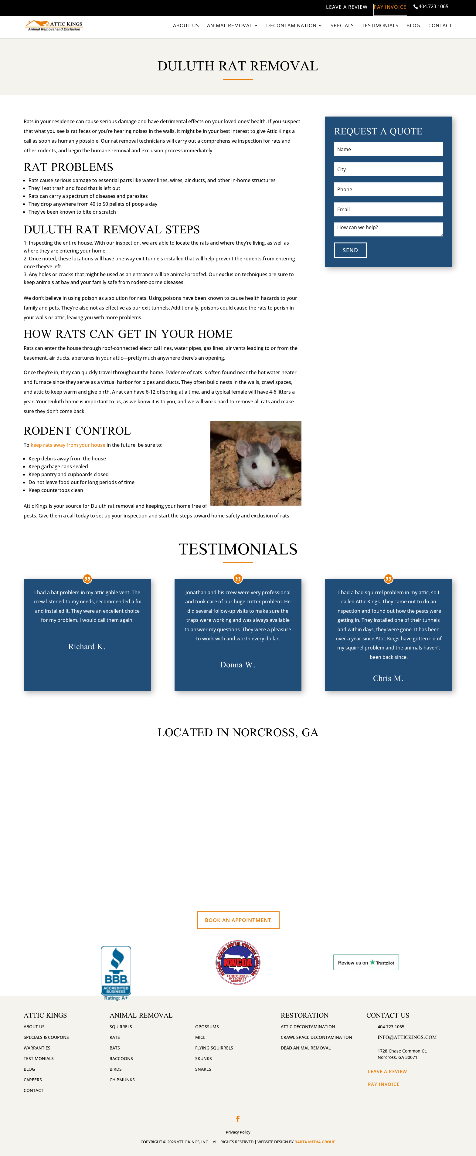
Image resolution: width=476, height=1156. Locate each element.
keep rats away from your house (68, 445)
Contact (440, 26)
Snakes (203, 1069)
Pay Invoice (383, 1084)
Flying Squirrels (214, 1048)
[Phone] (388, 189)
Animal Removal (229, 26)
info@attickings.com (407, 1037)
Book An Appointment (238, 920)
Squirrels (121, 1026)
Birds (116, 1069)
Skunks (203, 1058)
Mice (200, 1037)
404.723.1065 (433, 6)
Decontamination (291, 26)
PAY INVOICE (382, 7)
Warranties (37, 1048)
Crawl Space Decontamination (316, 1037)
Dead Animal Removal (306, 1048)
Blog (413, 26)
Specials (342, 26)
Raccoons (121, 1058)
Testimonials (380, 26)
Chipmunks (122, 1080)
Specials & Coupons (46, 1037)
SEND (350, 250)
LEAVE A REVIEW (331, 7)
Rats (115, 1037)
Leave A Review (387, 1071)
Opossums (207, 1026)
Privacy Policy (238, 1132)
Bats (115, 1048)
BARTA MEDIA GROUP (314, 1141)
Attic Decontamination (308, 1026)
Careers (33, 1080)
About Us (186, 26)
